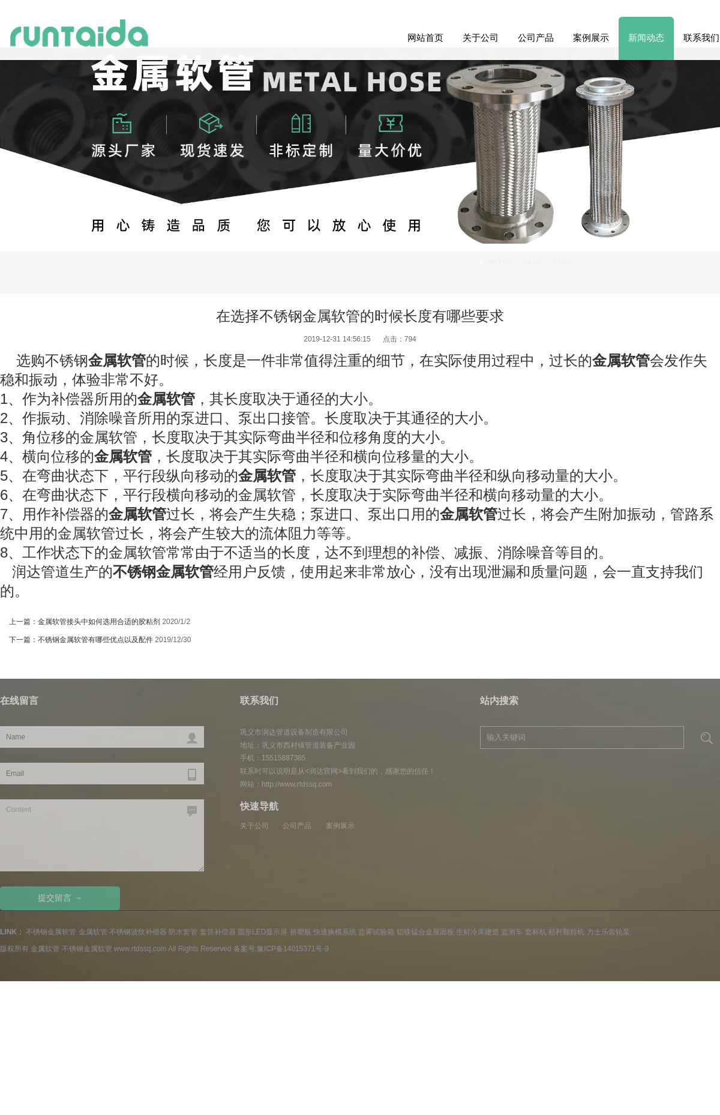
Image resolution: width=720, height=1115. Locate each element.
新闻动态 (646, 37)
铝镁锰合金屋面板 (425, 932)
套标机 (536, 932)
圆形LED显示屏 (262, 932)
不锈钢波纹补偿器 (138, 932)
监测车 (512, 932)
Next (29, 212)
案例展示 (591, 37)
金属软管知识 (569, 267)
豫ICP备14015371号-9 (293, 949)
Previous (691, 212)
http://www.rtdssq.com (297, 784)
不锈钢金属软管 (51, 932)
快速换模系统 (334, 932)
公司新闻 (670, 267)
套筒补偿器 (218, 932)
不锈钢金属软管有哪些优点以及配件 (95, 640)
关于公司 (481, 37)
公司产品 (536, 37)
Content (102, 835)
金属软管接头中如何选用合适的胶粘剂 (99, 622)
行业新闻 (623, 267)
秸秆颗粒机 (566, 932)
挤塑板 (300, 932)
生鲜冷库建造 (477, 932)
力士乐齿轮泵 (608, 932)
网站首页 (425, 37)
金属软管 (93, 932)
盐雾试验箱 (376, 932)
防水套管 (183, 932)
